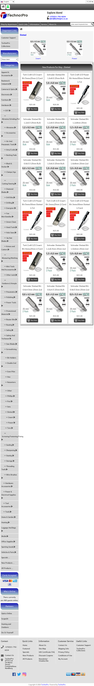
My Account (63, 659)
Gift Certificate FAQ (47, 652)
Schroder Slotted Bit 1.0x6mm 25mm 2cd (80, 247)
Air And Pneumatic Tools (8, 143)
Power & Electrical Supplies (8, 495)
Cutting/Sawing (8, 182)
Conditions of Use (65, 655)
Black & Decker (6, 165)
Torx (7, 428)
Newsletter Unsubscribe (43, 660)
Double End (9, 365)
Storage (7, 461)
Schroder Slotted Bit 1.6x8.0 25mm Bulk (56, 76)
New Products (28, 655)
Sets (6, 406)
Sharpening (9, 450)
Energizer (8, 208)
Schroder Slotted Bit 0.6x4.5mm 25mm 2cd (32, 288)
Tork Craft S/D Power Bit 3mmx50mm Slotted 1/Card (79, 204)
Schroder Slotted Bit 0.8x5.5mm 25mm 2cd (79, 288)
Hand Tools (9, 227)
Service (44, 24)
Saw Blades (9, 344)
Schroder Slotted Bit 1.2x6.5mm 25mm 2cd (56, 247)
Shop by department (9, 24)
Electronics (6, 94)
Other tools (9, 275)
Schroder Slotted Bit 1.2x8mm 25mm (80, 121)
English (5, 1)
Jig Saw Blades (6, 239)
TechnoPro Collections (5, 45)
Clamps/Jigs (8, 173)
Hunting (5, 522)
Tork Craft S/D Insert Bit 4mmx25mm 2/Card (32, 247)
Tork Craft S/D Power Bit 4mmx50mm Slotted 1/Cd (79, 78)
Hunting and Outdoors (6, 626)
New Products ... (8, 562)
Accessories (8, 134)
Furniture (6, 99)
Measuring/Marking (9, 258)
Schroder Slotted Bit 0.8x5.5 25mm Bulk (32, 161)
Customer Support (8, 37)
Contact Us (9, 655)
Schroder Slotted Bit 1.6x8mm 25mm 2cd (80, 161)
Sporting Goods (8, 546)
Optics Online (6, 613)
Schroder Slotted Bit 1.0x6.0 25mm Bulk (56, 161)
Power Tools (8, 304)
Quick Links (23, 24)
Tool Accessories (7, 505)
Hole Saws (8, 232)
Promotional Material (8, 312)
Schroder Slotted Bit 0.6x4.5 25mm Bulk (56, 288)
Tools (6, 511)
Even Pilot (8, 371)
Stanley (7, 455)
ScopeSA (4, 618)
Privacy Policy (63, 652)
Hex (5, 376)
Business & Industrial (6, 82)
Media (4, 536)
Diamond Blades (7, 190)
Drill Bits (8, 197)
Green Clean (8, 221)
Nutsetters (8, 384)
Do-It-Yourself (7, 632)
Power (8, 422)
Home (25, 645)
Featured (26, 648)
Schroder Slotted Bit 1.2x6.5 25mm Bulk (32, 121)
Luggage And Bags (8, 529)
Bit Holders (8, 357)
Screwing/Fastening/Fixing (9, 436)
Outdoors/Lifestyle (9, 283)
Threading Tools (7, 468)
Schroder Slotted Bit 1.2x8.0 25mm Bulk (56, 121)
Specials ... (5, 557)
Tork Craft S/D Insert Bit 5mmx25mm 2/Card (32, 76)
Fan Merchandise (7, 215)
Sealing (7, 445)
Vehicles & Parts (8, 552)
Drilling (7, 202)
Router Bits (9, 319)
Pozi (7, 401)
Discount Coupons (46, 655)
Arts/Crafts (9, 149)
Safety (7, 330)
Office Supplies (8, 541)
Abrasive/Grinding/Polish (9, 119)
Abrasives (8, 127)
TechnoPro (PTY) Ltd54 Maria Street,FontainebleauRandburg (10, 664)
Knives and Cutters (8, 248)
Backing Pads (9, 157)
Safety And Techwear (8, 337)
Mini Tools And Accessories (8, 268)
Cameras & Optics (9, 89)
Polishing (8, 297)
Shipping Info (63, 648)
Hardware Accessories (7, 485)
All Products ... (7, 568)
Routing (7, 324)
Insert (8, 417)
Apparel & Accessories (7, 74)
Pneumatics (9, 291)
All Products (27, 659)
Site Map (42, 648)
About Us (52, 24)
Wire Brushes (9, 476)
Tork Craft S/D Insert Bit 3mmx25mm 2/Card (56, 202)
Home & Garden (8, 517)
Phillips (8, 396)
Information (34, 24)
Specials (26, 652)
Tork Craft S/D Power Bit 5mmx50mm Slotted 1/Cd (32, 204)
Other (6, 390)
